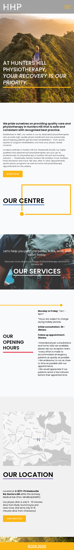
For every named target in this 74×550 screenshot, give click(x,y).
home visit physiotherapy (50, 163)
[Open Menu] (67, 7)
